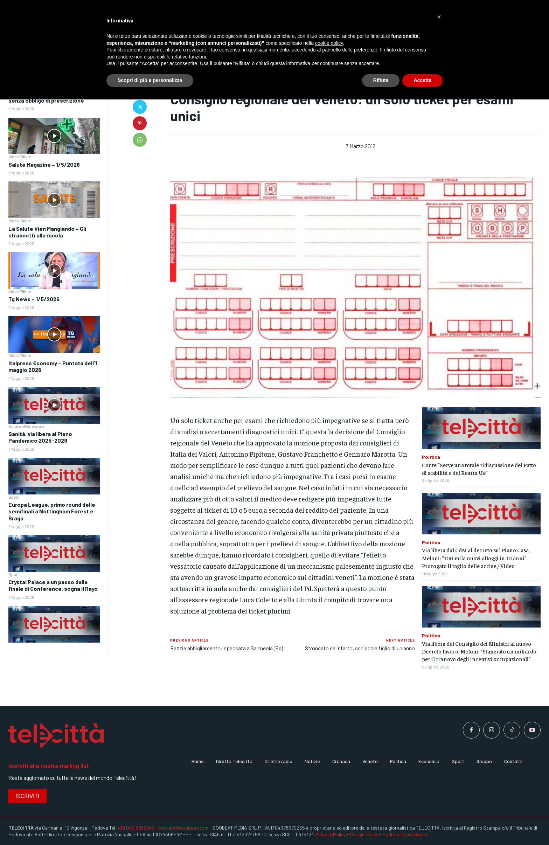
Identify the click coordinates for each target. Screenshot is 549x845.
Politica (431, 457)
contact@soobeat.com (183, 828)
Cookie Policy (364, 834)
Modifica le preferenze (405, 834)
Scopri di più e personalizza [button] (150, 80)
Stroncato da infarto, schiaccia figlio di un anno (360, 648)
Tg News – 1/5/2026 (34, 299)
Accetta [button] (422, 80)
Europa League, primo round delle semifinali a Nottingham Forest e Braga (51, 511)
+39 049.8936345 (135, 828)
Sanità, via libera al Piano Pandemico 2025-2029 (40, 437)
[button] (439, 16)
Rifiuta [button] (381, 80)
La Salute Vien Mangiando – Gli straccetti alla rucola (47, 231)
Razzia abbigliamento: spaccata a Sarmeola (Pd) (226, 648)
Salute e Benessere (26, 426)
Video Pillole (19, 156)
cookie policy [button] (329, 43)
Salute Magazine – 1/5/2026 (44, 164)
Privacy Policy (331, 834)
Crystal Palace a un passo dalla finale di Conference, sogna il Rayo (53, 585)
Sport (13, 496)
